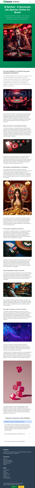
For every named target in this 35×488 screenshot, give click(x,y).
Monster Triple (6, 476)
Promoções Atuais (7, 478)
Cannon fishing (6, 474)
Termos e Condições (7, 460)
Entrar (21, 486)
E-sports (5, 475)
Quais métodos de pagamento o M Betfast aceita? (14, 433)
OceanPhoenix (6, 470)
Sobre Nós (5, 459)
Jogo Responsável (7, 463)
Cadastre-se (14, 486)
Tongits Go (5, 472)
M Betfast (11, 2)
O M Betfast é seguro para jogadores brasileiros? (14, 421)
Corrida (4, 471)
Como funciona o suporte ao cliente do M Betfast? (14, 441)
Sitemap (5, 464)
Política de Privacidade (8, 461)
